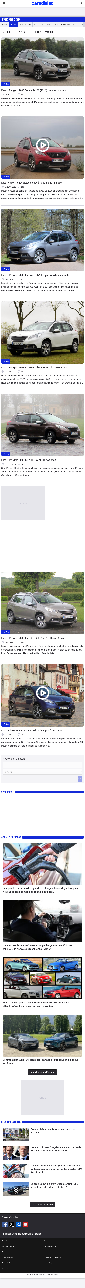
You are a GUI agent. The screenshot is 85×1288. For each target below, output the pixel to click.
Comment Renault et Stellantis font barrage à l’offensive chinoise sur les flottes (40, 1061)
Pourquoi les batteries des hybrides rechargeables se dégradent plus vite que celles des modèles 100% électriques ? (40, 890)
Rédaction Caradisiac (9, 1246)
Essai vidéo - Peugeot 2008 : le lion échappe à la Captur (31, 730)
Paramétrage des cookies (52, 1263)
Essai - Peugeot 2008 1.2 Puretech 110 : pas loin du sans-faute (35, 275)
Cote (81, 24)
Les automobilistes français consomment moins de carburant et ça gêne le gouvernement (56, 1149)
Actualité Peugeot (11, 837)
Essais (13, 24)
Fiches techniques (68, 24)
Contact (4, 1241)
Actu (56, 24)
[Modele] (42, 772)
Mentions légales (7, 1257)
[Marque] (42, 765)
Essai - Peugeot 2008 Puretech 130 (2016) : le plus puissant (33, 90)
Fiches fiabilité (25, 24)
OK (80, 778)
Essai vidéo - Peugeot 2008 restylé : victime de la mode (31, 182)
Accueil (4, 24)
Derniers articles (11, 1122)
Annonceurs (48, 1241)
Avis (49, 24)
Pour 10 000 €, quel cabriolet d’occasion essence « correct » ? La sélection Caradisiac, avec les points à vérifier (38, 1004)
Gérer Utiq (5, 1268)
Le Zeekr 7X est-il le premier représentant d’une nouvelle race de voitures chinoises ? (54, 1186)
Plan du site (48, 1252)
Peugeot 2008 (11, 19)
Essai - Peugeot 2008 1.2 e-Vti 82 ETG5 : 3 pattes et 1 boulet (34, 638)
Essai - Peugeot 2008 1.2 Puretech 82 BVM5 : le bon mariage (34, 367)
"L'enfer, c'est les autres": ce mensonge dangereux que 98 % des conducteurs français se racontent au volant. (37, 947)
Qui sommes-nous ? (51, 1246)
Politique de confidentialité (53, 1257)
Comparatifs (39, 24)
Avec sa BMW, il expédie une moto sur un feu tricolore (53, 1131)
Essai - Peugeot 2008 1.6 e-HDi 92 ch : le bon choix (28, 459)
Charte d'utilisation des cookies (12, 1263)
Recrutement (6, 1252)
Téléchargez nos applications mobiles (23, 1234)
